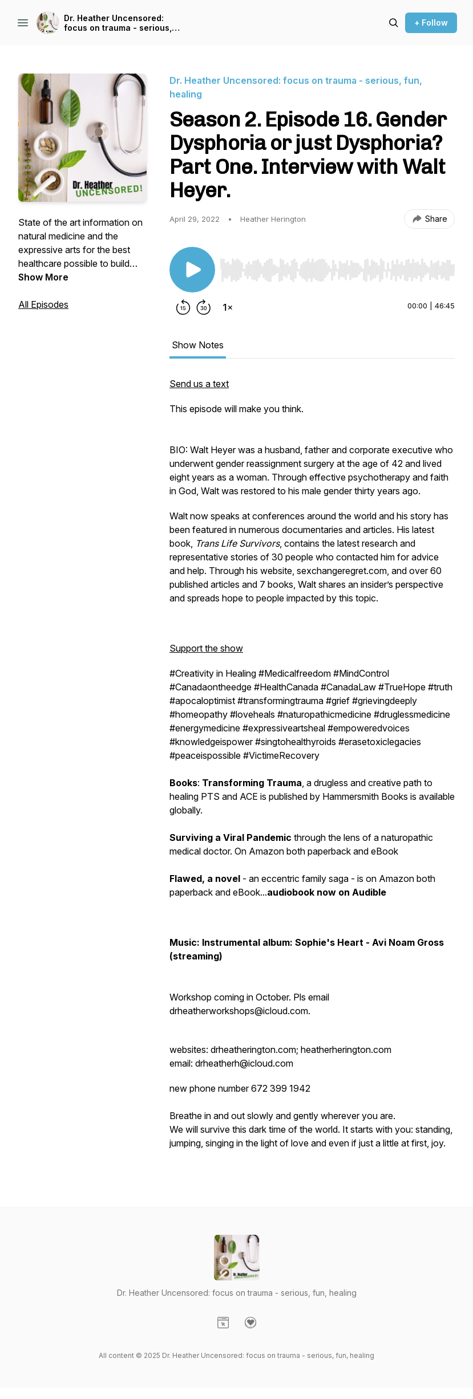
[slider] (337, 270)
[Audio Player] (337, 266)
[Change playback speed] (227, 307)
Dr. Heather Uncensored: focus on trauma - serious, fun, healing (118, 23)
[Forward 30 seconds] (204, 307)
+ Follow (431, 22)
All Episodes (43, 304)
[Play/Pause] (192, 269)
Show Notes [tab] (198, 345)
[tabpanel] (312, 769)
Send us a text (199, 383)
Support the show (206, 648)
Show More (43, 277)
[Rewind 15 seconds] (183, 307)
